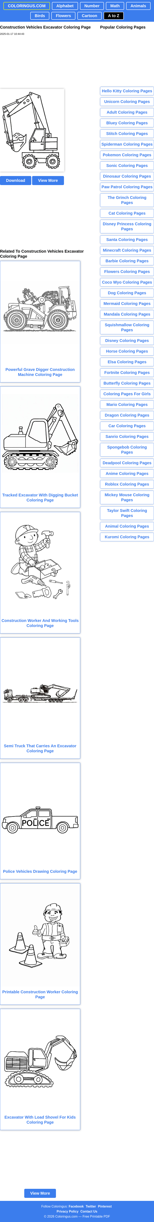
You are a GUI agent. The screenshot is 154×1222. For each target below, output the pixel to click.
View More (48, 180)
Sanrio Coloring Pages (126, 436)
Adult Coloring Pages (127, 112)
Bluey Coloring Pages (127, 123)
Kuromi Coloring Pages (127, 537)
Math (115, 6)
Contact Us (88, 1211)
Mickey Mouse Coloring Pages (127, 497)
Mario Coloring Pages (127, 404)
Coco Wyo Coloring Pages (127, 282)
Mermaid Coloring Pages (127, 303)
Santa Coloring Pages (127, 239)
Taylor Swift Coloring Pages (127, 513)
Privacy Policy (68, 1211)
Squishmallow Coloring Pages (127, 327)
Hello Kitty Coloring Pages (127, 91)
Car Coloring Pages (127, 426)
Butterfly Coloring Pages (126, 383)
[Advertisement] (30, 62)
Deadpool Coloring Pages (127, 463)
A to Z (113, 15)
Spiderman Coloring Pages (127, 144)
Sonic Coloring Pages (127, 165)
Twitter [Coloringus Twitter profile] (91, 1206)
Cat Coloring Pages (126, 213)
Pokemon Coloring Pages (127, 155)
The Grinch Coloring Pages (127, 200)
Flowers (63, 15)
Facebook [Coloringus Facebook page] (76, 1206)
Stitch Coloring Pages (127, 133)
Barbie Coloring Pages (127, 261)
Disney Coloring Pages (127, 340)
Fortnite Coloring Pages (127, 372)
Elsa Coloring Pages (127, 362)
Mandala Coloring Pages (127, 314)
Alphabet (65, 6)
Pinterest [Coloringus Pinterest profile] (105, 1206)
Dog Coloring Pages (127, 293)
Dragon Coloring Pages (127, 415)
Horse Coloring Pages (127, 351)
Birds (40, 15)
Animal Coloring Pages (127, 526)
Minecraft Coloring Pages (127, 250)
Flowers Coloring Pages (127, 271)
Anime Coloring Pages (127, 473)
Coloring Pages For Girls (127, 394)
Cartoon (89, 15)
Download (15, 180)
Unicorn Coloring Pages (127, 101)
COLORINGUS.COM (27, 6)
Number (92, 6)
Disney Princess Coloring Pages (127, 226)
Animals (138, 6)
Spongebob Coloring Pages (127, 449)
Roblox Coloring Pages (127, 484)
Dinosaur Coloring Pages (127, 176)
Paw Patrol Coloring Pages (127, 187)
